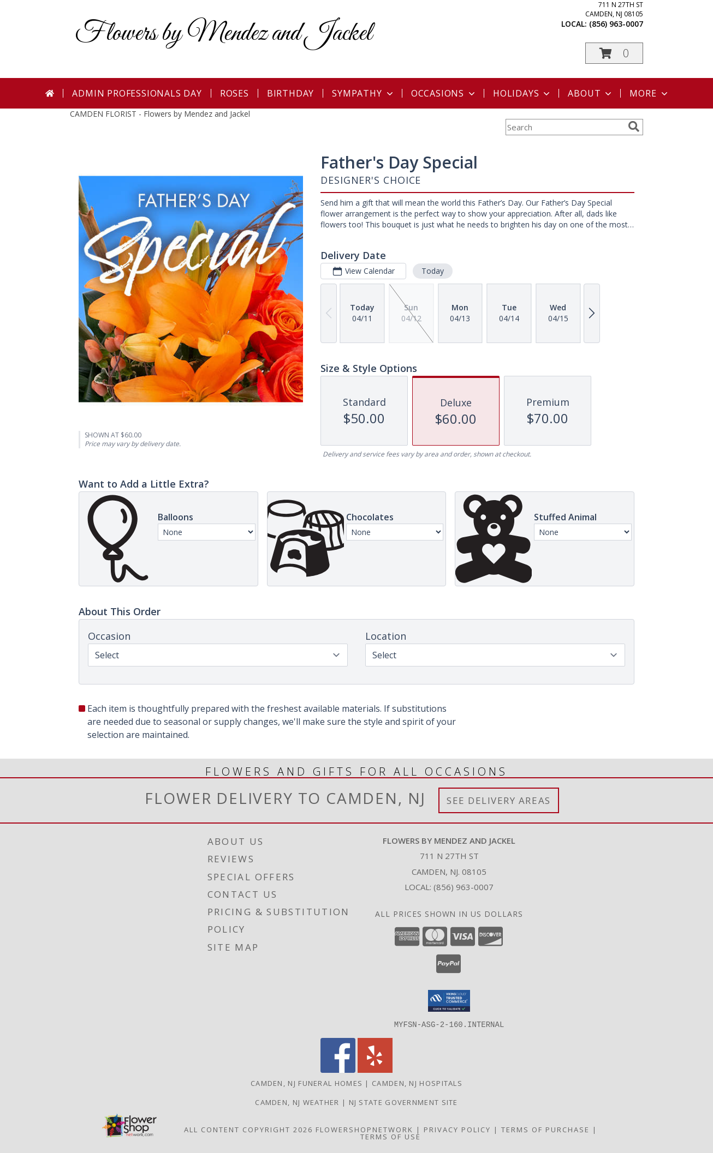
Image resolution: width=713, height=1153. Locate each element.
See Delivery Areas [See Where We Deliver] (499, 800)
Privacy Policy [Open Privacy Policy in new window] (457, 1129)
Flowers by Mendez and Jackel (223, 33)
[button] (614, 53)
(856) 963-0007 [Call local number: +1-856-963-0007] (616, 24)
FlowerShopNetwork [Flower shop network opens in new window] (364, 1129)
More (649, 93)
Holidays (522, 93)
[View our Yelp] (375, 1069)
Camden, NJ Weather (297, 1102)
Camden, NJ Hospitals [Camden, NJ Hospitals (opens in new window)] (417, 1083)
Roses (234, 93)
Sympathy (363, 93)
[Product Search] (564, 127)
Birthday (290, 93)
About (591, 93)
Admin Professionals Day (136, 93)
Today (432, 271)
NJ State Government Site (403, 1102)
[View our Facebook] (337, 1069)
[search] (634, 127)
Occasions (444, 93)
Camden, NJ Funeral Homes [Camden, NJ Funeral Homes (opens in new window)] (307, 1083)
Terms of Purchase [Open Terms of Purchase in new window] (545, 1129)
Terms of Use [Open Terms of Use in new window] (390, 1136)
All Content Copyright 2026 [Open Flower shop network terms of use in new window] (248, 1129)
